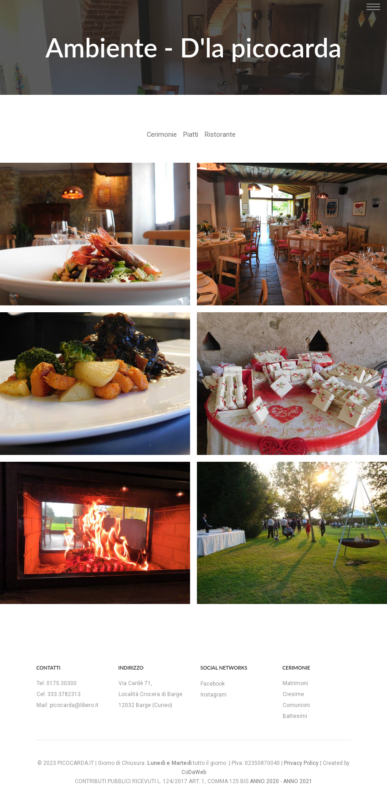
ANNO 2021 (297, 781)
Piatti (190, 134)
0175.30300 (61, 683)
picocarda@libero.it (74, 705)
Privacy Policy (301, 763)
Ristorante (220, 134)
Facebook (213, 684)
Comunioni (296, 705)
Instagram (214, 694)
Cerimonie (162, 134)
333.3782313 (64, 694)
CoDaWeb (193, 772)
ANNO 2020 (264, 781)
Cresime (293, 694)
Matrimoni (295, 683)
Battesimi (295, 716)
